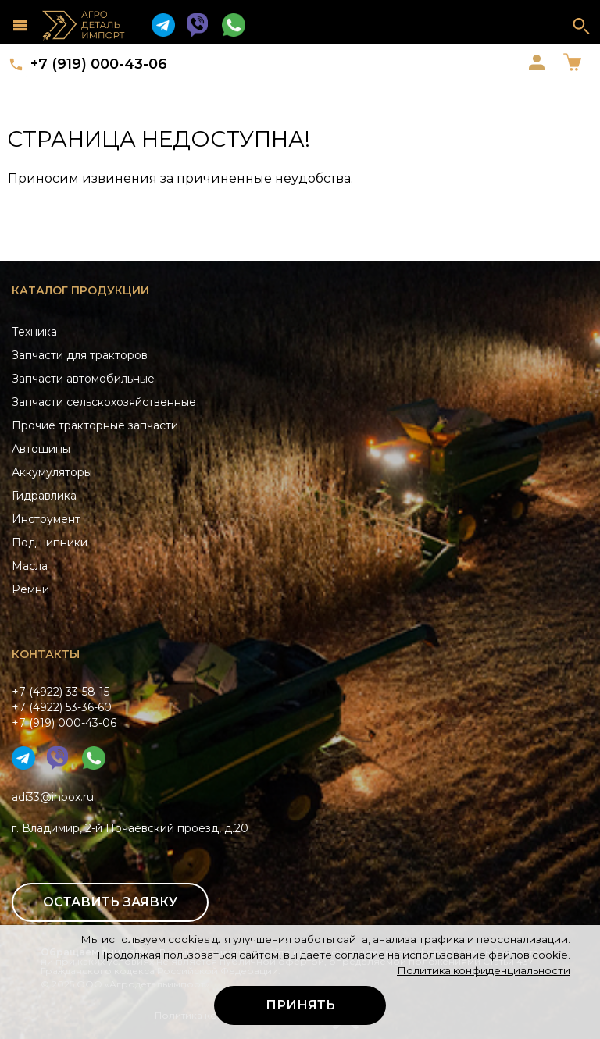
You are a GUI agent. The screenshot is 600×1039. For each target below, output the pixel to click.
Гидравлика (44, 496)
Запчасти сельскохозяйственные (104, 402)
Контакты (46, 654)
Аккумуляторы (52, 472)
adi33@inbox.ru (53, 797)
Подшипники (50, 543)
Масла (30, 566)
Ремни (30, 589)
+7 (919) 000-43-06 (98, 64)
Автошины (41, 449)
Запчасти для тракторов (80, 355)
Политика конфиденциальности (483, 970)
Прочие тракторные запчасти (95, 425)
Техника (34, 332)
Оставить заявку (110, 902)
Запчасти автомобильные (83, 379)
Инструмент (46, 519)
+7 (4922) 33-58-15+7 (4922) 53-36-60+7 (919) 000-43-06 (64, 707)
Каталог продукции (80, 290)
